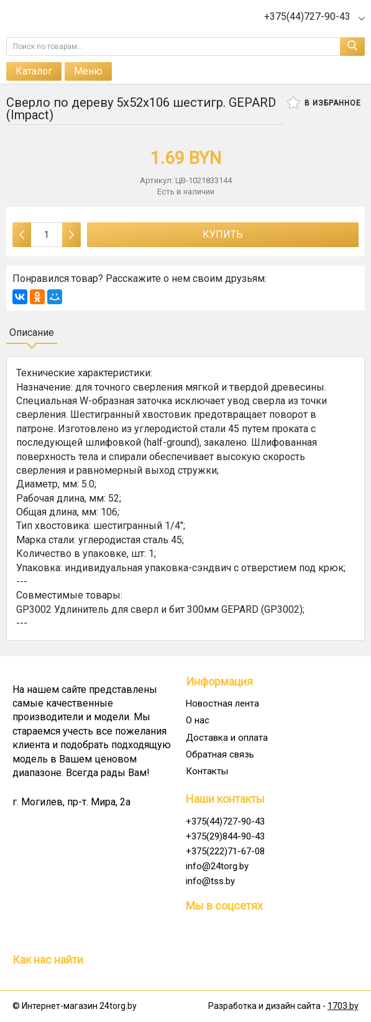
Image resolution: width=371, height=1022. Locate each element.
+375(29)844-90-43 (225, 836)
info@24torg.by (217, 866)
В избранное (324, 102)
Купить (223, 234)
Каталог (34, 71)
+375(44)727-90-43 (225, 821)
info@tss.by (210, 881)
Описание (31, 332)
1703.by (343, 1006)
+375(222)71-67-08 (225, 851)
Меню (88, 71)
